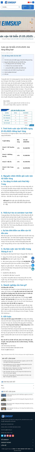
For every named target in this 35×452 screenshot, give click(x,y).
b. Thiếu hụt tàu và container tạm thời (13, 66)
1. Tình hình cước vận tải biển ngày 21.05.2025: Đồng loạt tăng (17, 60)
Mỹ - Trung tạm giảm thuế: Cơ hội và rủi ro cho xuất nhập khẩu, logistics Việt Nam (16, 104)
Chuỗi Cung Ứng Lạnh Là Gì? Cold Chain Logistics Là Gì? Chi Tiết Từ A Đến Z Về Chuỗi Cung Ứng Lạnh (17, 361)
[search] (19, 7)
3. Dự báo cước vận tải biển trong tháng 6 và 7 (14, 70)
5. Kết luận (5, 74)
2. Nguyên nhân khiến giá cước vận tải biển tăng (14, 62)
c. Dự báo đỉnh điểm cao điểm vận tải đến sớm (15, 68)
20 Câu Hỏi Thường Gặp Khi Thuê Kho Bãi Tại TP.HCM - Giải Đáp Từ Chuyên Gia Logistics (16, 375)
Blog (2, 385)
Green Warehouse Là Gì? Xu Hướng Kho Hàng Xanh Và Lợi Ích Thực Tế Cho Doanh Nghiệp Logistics (17, 365)
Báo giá (30, 7)
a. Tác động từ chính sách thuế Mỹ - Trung (15, 63)
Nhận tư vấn (24, 7)
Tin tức (2, 388)
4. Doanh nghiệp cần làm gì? (10, 72)
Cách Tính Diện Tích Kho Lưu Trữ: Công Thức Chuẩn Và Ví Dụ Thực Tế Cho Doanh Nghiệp (16, 372)
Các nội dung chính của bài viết (11, 56)
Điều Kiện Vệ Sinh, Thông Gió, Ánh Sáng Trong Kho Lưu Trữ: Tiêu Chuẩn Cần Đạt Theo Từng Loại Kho (16, 368)
